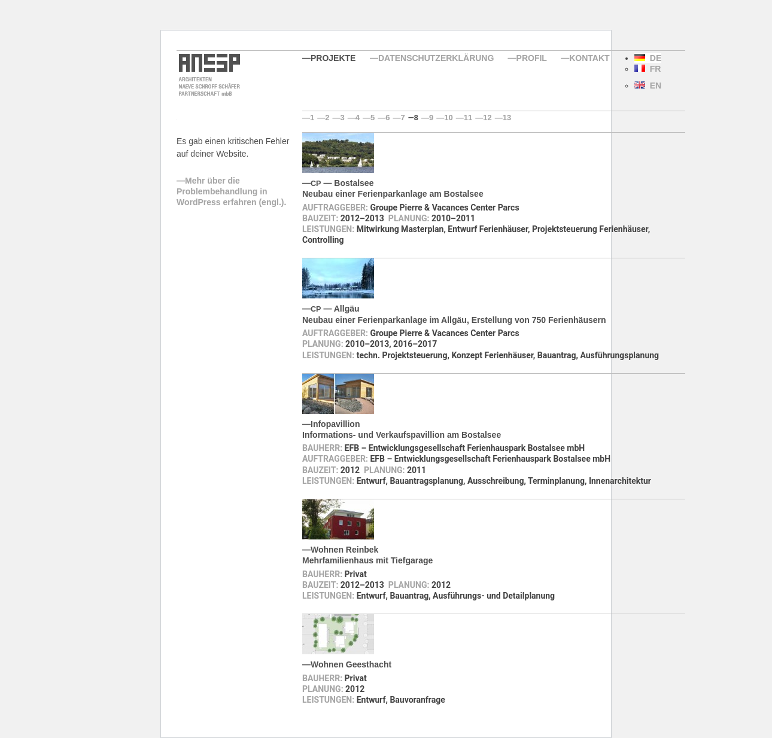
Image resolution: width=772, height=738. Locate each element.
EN (647, 85)
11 (468, 117)
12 (487, 117)
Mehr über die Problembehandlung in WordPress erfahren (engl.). (231, 191)
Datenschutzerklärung (436, 58)
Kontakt (589, 58)
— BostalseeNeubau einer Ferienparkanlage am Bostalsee (393, 188)
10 (448, 117)
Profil (531, 58)
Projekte (333, 58)
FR (647, 69)
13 (507, 117)
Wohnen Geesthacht (351, 664)
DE (647, 58)
